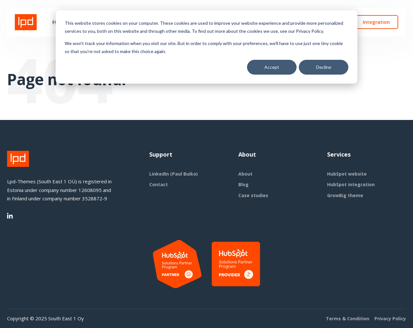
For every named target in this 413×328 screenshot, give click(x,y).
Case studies (253, 195)
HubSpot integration (351, 184)
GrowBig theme (345, 195)
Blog (243, 184)
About (245, 174)
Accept (271, 67)
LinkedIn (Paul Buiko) (173, 174)
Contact (158, 184)
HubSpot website (347, 174)
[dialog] (206, 47)
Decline (323, 67)
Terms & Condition (347, 318)
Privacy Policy (390, 318)
